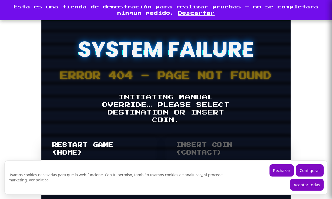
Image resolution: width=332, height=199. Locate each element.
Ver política (38, 179)
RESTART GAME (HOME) (83, 149)
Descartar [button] (196, 13)
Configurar (310, 170)
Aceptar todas (307, 184)
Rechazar (281, 170)
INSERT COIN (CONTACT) (204, 149)
